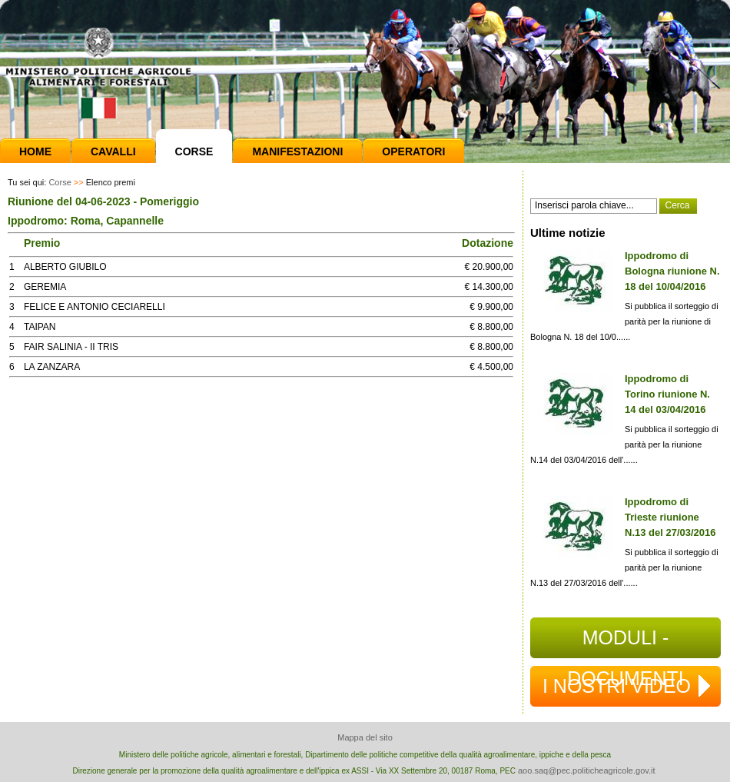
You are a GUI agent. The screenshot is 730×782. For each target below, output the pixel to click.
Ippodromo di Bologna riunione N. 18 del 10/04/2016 (672, 271)
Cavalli (113, 151)
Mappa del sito (365, 737)
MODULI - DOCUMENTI (625, 642)
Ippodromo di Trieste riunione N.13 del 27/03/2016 (670, 517)
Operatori (413, 151)
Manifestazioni (297, 151)
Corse (194, 151)
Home (35, 151)
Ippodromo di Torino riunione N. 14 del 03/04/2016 (667, 394)
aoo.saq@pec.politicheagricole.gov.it (586, 770)
